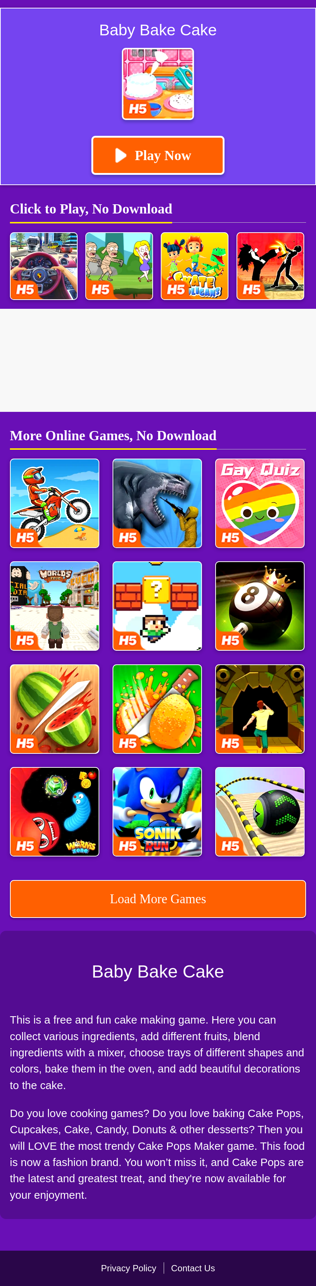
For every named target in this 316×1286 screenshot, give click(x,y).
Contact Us (193, 1268)
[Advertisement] (158, 360)
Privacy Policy (128, 1268)
